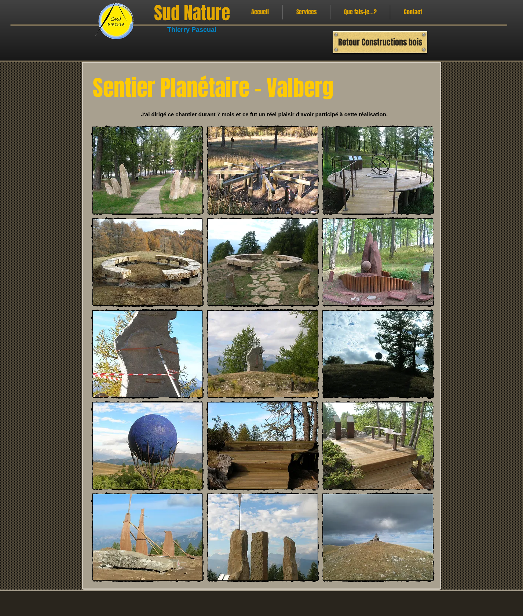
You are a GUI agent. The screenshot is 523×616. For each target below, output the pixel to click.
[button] (147, 170)
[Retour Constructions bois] (380, 42)
